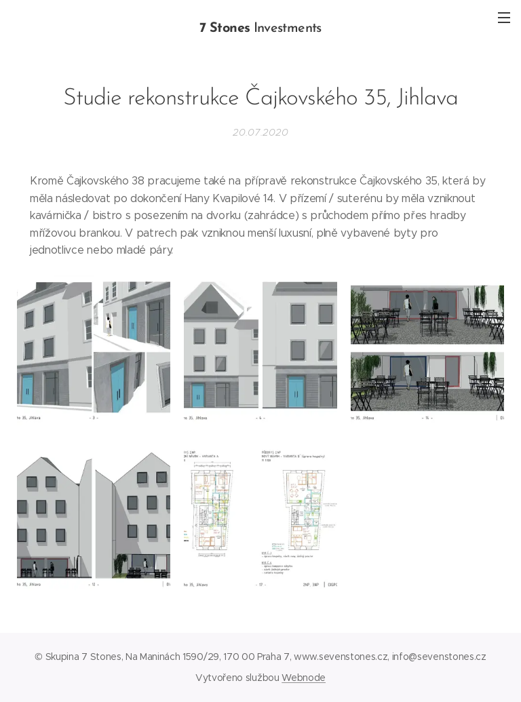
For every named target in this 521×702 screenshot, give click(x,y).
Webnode (304, 677)
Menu (504, 17)
